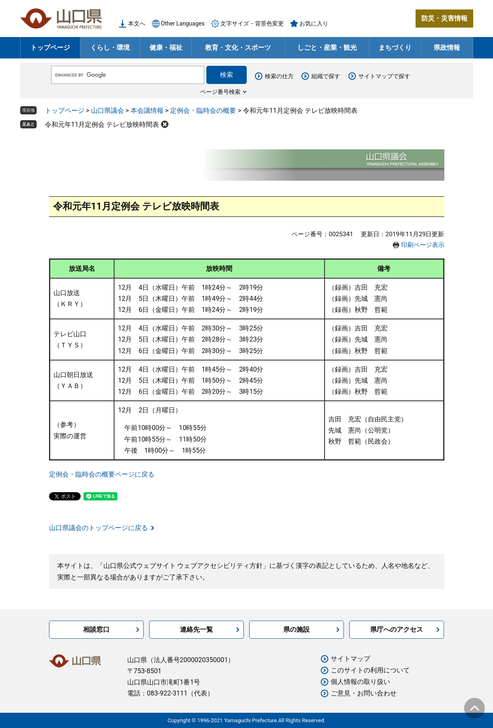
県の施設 (296, 629)
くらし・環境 (110, 47)
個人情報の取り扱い (360, 682)
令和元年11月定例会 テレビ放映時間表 (102, 124)
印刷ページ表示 (422, 245)
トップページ (50, 47)
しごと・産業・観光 (327, 47)
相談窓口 (96, 629)
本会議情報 (147, 110)
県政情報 (447, 47)
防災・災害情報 (444, 18)
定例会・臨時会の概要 (203, 110)
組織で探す (325, 76)
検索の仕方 (279, 76)
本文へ (136, 23)
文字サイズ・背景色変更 (252, 23)
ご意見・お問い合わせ (364, 693)
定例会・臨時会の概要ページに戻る (101, 474)
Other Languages (183, 23)
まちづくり (395, 47)
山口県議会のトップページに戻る (98, 528)
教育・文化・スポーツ (238, 47)
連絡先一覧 (196, 629)
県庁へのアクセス (396, 629)
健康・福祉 (166, 47)
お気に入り (313, 23)
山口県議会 (107, 110)
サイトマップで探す (384, 76)
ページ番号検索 (220, 92)
